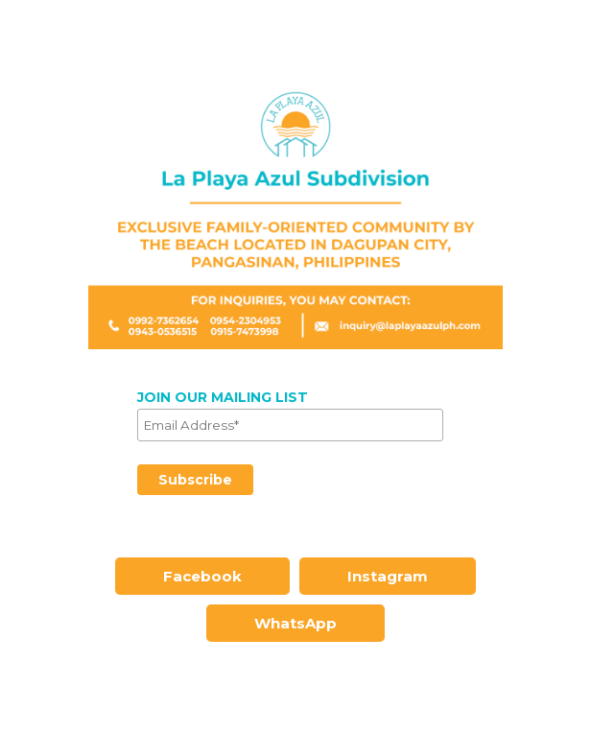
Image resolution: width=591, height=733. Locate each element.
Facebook (202, 576)
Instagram (387, 576)
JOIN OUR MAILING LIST (222, 397)
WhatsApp (295, 623)
